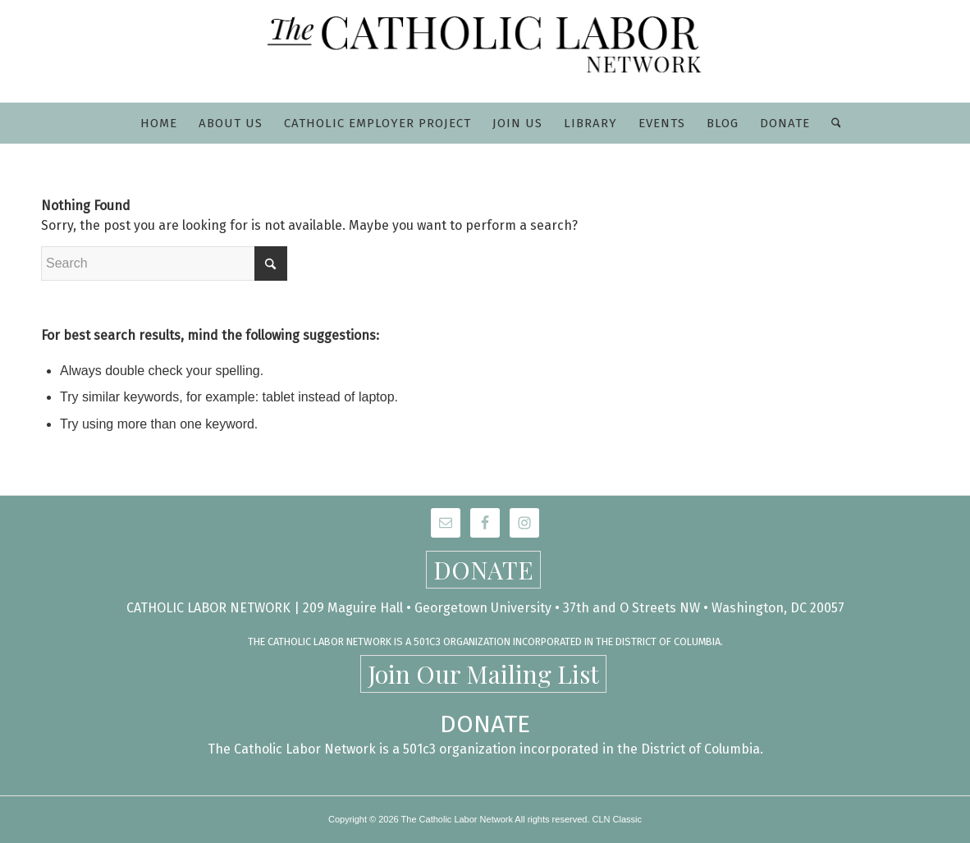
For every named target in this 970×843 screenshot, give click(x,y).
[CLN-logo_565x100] (485, 51)
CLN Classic (618, 819)
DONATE (483, 569)
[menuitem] (159, 123)
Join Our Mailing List (483, 673)
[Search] (831, 123)
